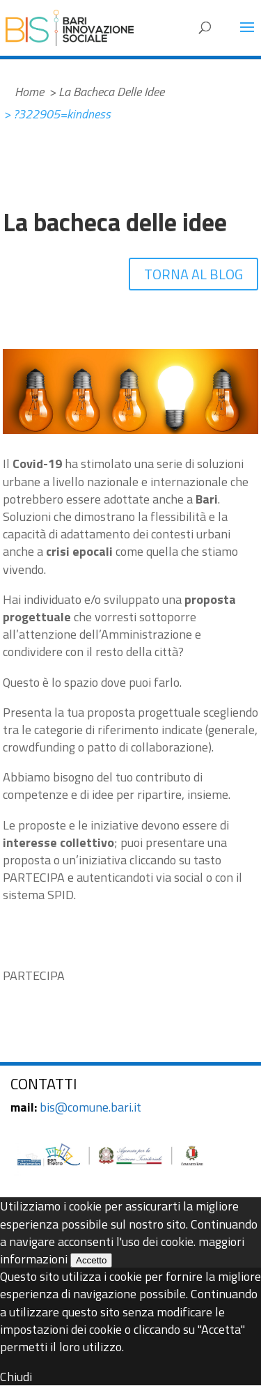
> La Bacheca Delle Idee (106, 91)
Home (29, 91)
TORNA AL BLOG (193, 274)
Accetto (91, 1260)
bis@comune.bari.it (90, 1107)
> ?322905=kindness (57, 113)
